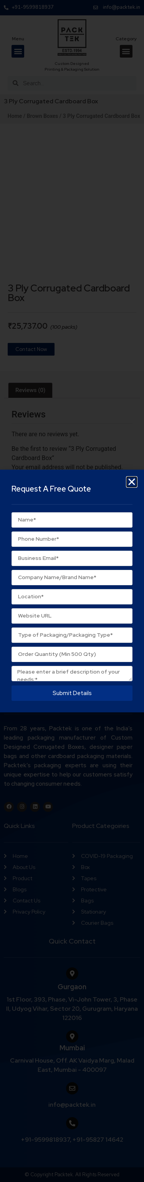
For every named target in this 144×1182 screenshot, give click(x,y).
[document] (72, 591)
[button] (131, 482)
